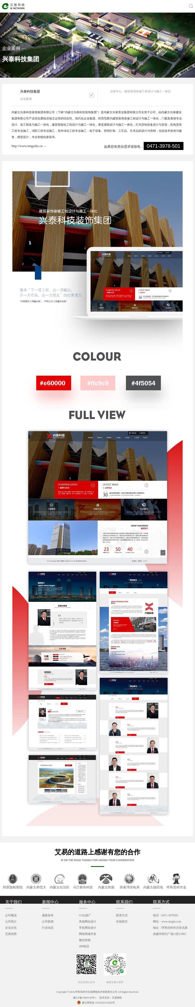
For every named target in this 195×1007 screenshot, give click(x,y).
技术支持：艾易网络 (111, 997)
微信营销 (84, 940)
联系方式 (122, 915)
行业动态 (48, 927)
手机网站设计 (87, 927)
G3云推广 (85, 915)
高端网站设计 (87, 921)
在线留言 (122, 921)
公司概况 (11, 915)
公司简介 (11, 921)
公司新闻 (48, 921)
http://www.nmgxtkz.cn (27, 146)
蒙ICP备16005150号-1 (85, 997)
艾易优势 (11, 934)
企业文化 (11, 927)
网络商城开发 (87, 934)
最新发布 (48, 915)
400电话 (84, 946)
